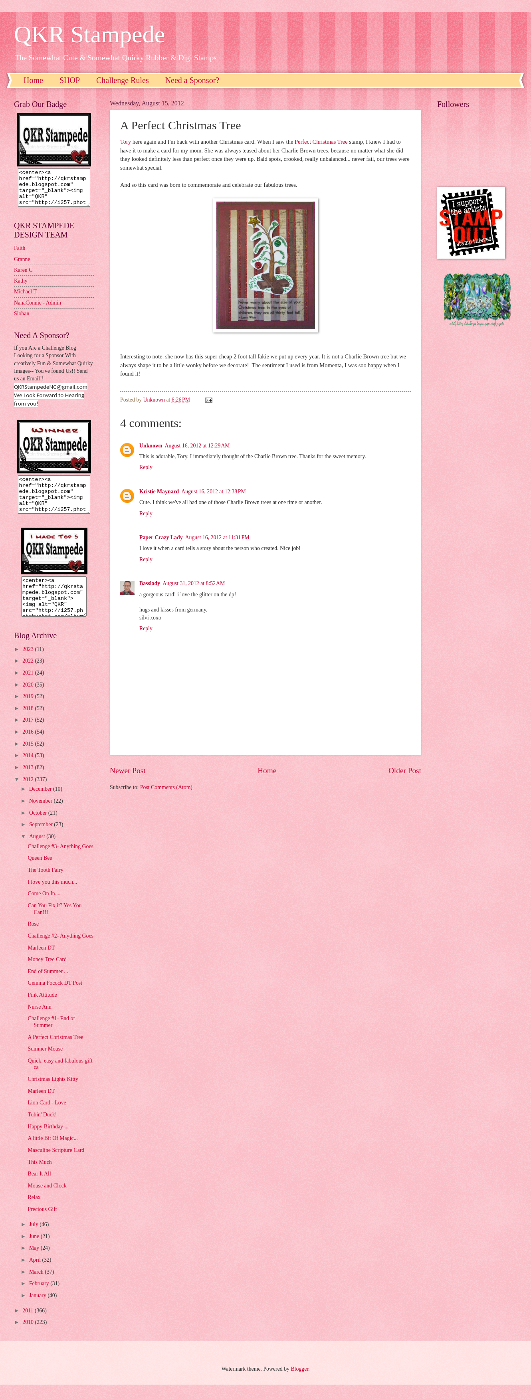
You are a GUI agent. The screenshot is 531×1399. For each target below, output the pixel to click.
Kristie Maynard (159, 492)
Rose (33, 938)
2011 (28, 1325)
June (35, 1251)
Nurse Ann (39, 1021)
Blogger (299, 1383)
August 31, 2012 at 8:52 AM (193, 583)
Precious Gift (42, 1224)
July (34, 1239)
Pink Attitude (42, 1009)
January (38, 1310)
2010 (28, 1337)
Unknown (150, 446)
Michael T (25, 299)
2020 (28, 699)
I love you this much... (52, 896)
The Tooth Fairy (45, 884)
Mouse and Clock (47, 1200)
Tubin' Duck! (42, 1129)
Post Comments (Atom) (166, 787)
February (39, 1298)
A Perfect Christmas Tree (55, 1052)
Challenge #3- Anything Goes (60, 861)
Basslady (149, 583)
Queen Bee (40, 872)
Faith (19, 255)
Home (33, 80)
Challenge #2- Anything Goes (60, 950)
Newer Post (128, 770)
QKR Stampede (89, 34)
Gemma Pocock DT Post (55, 997)
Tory (125, 142)
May (35, 1262)
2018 (28, 723)
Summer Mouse (45, 1063)
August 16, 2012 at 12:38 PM (213, 492)
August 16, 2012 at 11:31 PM (217, 537)
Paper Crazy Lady (161, 537)
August (37, 851)
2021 (28, 687)
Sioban (21, 321)
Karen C (23, 277)
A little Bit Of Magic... (52, 1153)
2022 (28, 675)
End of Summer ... (48, 986)
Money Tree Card (47, 974)
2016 (28, 746)
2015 (28, 758)
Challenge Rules (122, 80)
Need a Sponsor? (192, 80)
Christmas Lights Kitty (53, 1093)
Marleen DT (41, 962)
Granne (22, 266)
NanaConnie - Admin (37, 310)
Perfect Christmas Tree (320, 142)
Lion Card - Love (47, 1117)
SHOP (69, 80)
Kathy (21, 288)
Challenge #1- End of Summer (51, 1036)
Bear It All (39, 1188)
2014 (28, 770)
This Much (40, 1176)
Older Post (404, 770)
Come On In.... (44, 908)
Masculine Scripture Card (56, 1164)
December (41, 803)
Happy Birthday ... (48, 1141)
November (41, 815)
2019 (28, 711)
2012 (28, 794)
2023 (28, 664)
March (37, 1286)
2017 (28, 734)
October (38, 827)
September (41, 839)
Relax (34, 1212)
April (35, 1274)
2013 (28, 782)
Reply (146, 467)
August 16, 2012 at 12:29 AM (197, 446)
